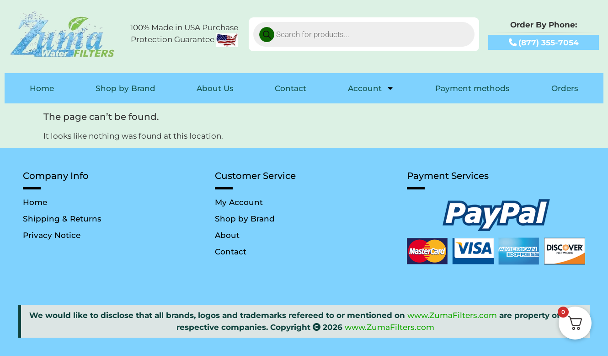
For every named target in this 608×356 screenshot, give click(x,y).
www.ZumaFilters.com (452, 315)
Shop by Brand (125, 88)
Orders (564, 88)
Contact (290, 88)
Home (42, 88)
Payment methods (472, 88)
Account (371, 88)
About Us (215, 88)
